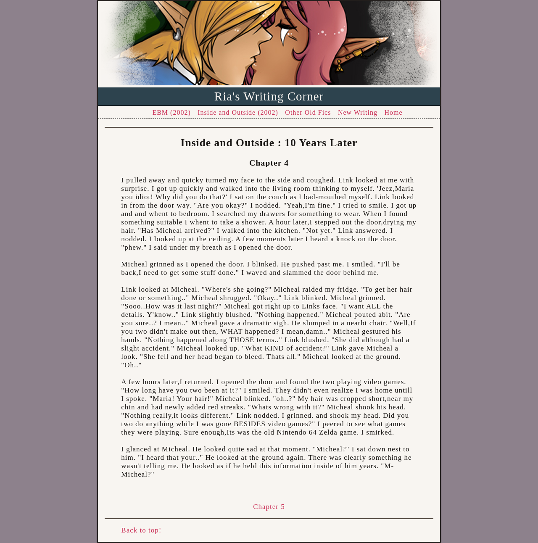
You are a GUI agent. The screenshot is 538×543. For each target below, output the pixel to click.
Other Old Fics (308, 112)
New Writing (357, 112)
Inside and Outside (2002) (238, 112)
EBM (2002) (171, 112)
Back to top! (141, 530)
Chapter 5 (269, 507)
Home (394, 112)
